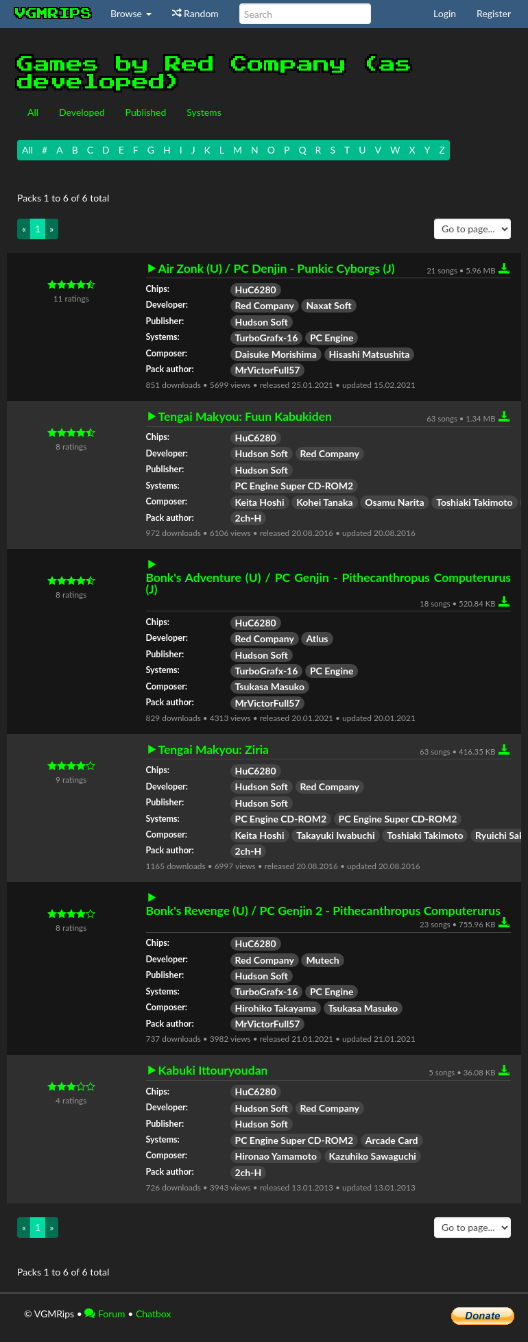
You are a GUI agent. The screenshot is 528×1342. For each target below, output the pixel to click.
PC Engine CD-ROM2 (281, 819)
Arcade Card (391, 1140)
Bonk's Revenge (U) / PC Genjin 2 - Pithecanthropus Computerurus (323, 911)
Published (146, 112)
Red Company (264, 305)
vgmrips (53, 13)
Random (195, 13)
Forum (104, 1313)
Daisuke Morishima (276, 354)
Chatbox (153, 1313)
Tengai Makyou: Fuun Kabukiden (245, 417)
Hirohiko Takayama (275, 1008)
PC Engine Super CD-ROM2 (294, 485)
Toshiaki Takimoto (474, 502)
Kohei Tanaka (324, 502)
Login (444, 13)
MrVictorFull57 (267, 370)
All (32, 112)
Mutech (322, 960)
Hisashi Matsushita (369, 354)
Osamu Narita (394, 502)
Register (494, 13)
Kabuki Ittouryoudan (213, 1070)
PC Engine (331, 337)
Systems (204, 112)
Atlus (317, 638)
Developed (82, 112)
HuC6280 (255, 289)
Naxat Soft (328, 305)
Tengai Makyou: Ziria (213, 750)
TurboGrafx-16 (266, 337)
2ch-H (248, 518)
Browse (131, 13)
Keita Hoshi (260, 502)
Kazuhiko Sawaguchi (372, 1156)
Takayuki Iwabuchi (335, 835)
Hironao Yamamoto (276, 1156)
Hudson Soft (261, 322)
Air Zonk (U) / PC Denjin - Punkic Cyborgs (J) (276, 269)
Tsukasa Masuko (270, 686)
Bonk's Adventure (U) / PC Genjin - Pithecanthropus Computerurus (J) (329, 584)
